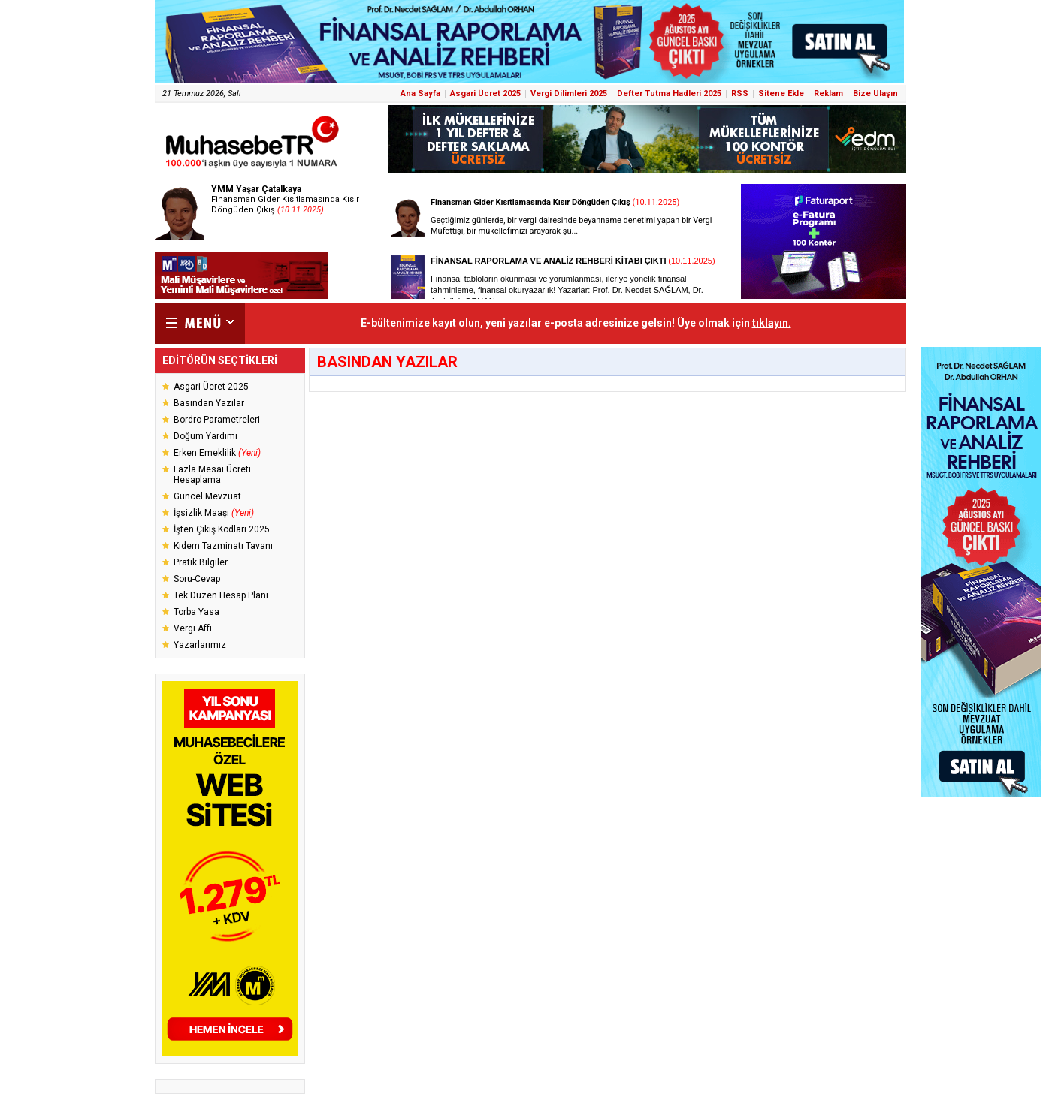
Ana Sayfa (420, 93)
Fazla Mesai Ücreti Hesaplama (212, 474)
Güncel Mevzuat (207, 496)
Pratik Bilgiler (201, 562)
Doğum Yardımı (205, 436)
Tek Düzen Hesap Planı (221, 595)
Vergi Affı (193, 628)
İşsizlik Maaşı (214, 513)
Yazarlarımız (200, 645)
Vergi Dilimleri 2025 (568, 93)
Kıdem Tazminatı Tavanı (223, 546)
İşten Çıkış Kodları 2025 (222, 529)
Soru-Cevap (197, 579)
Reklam (828, 93)
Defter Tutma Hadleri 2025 (669, 93)
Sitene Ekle (781, 93)
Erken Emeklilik (217, 453)
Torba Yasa (196, 612)
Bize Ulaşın (875, 93)
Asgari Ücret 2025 (485, 93)
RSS (739, 93)
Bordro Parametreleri (217, 419)
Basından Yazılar (209, 403)
